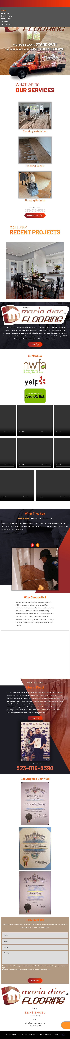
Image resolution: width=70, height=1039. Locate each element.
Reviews (4, 22)
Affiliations (6, 19)
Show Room (6, 16)
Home (3, 10)
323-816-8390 (35, 210)
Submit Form (35, 980)
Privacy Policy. (47, 970)
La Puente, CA (35, 1026)
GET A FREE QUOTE (35, 54)
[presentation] (15, 974)
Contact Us (6, 24)
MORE (35, 344)
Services (5, 13)
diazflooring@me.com (35, 1023)
